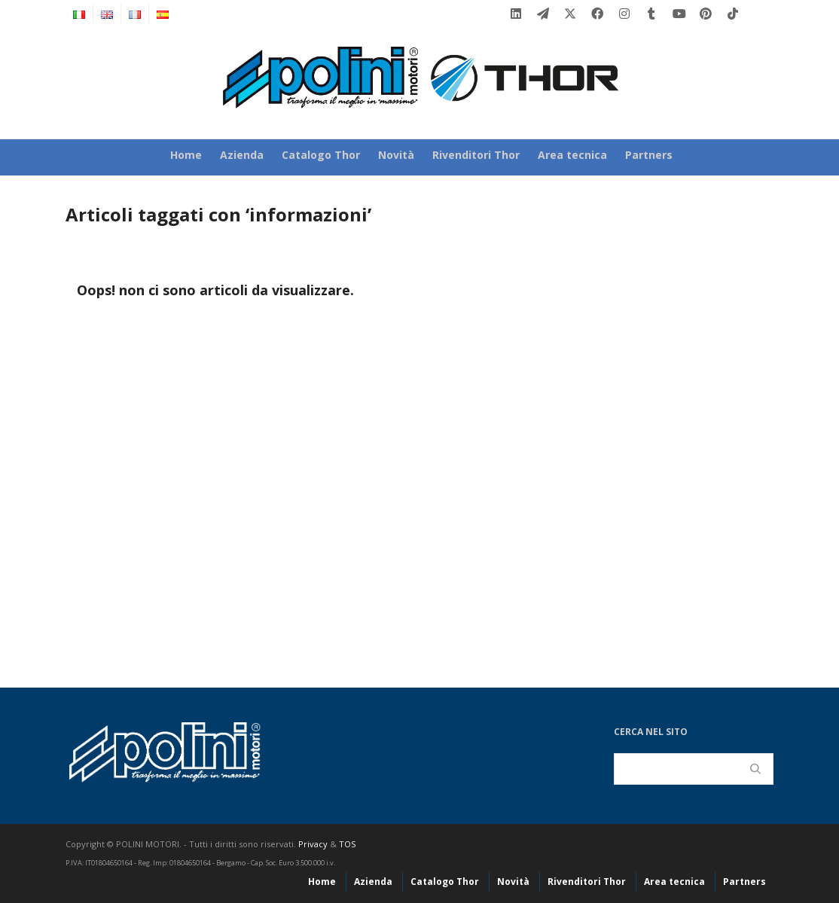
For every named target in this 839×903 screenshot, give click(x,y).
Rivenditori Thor (476, 155)
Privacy (313, 844)
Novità (396, 155)
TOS (347, 844)
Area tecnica (572, 155)
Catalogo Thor (321, 155)
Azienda (242, 155)
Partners (649, 155)
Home (186, 155)
